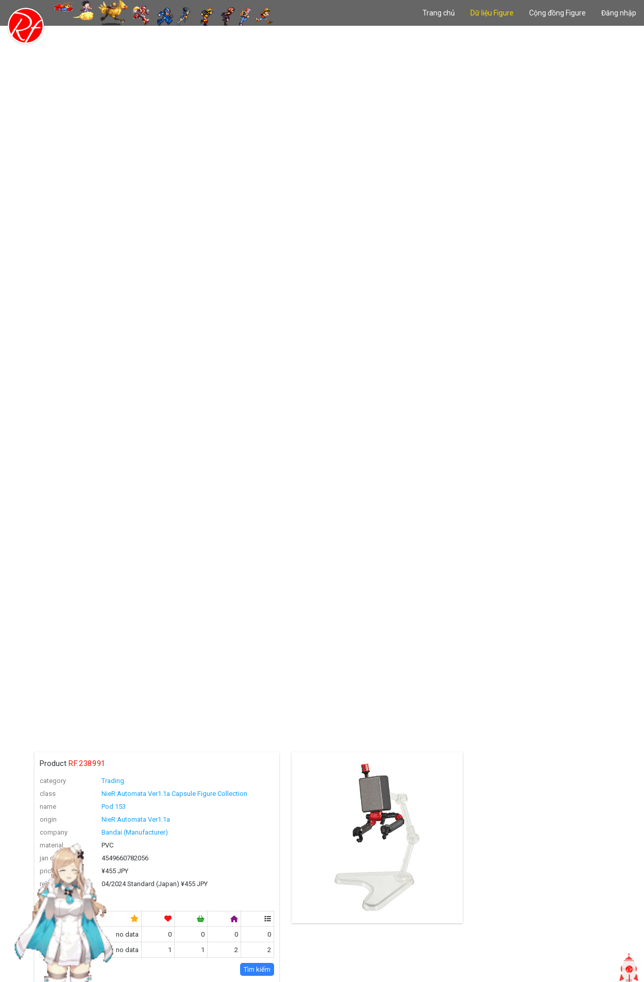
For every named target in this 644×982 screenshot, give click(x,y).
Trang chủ (438, 13)
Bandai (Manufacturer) (134, 832)
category (53, 781)
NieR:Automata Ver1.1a (135, 819)
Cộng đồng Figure (557, 13)
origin (48, 819)
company (53, 832)
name (48, 806)
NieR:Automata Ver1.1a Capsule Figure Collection (174, 793)
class (48, 793)
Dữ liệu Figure (492, 13)
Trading (112, 781)
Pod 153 (113, 806)
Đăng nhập (618, 13)
